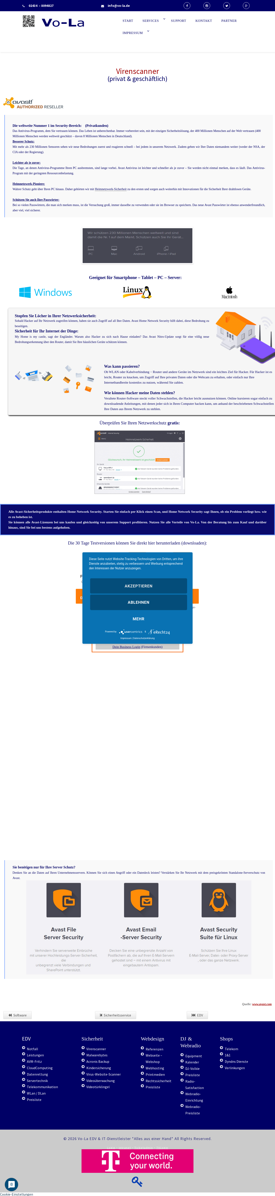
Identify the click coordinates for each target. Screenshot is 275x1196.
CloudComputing (40, 1068)
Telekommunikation (42, 1087)
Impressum (133, 33)
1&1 (227, 1055)
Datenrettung (37, 1074)
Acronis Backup (97, 1061)
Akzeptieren (138, 586)
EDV (197, 1015)
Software (17, 1015)
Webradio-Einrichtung (194, 1097)
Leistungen (35, 1055)
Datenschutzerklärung (143, 638)
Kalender (192, 1062)
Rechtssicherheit (158, 1081)
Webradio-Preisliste (193, 1109)
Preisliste (34, 1099)
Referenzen (154, 1049)
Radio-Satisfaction (194, 1084)
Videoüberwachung (100, 1080)
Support (178, 20)
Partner (229, 20)
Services (151, 20)
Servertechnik (37, 1080)
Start (128, 20)
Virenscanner (96, 1049)
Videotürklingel (98, 1087)
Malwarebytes (97, 1055)
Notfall (32, 1049)
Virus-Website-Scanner (103, 1074)
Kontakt (203, 20)
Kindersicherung (98, 1068)
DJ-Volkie (192, 1068)
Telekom (231, 1049)
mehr (139, 618)
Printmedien (155, 1074)
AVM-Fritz (34, 1061)
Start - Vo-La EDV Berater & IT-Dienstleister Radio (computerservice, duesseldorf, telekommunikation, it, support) (77, 35)
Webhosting (155, 1068)
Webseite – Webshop (154, 1058)
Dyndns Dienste (236, 1061)
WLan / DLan (36, 1093)
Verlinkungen (235, 1068)
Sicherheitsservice (115, 1015)
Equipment (193, 1056)
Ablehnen (138, 602)
